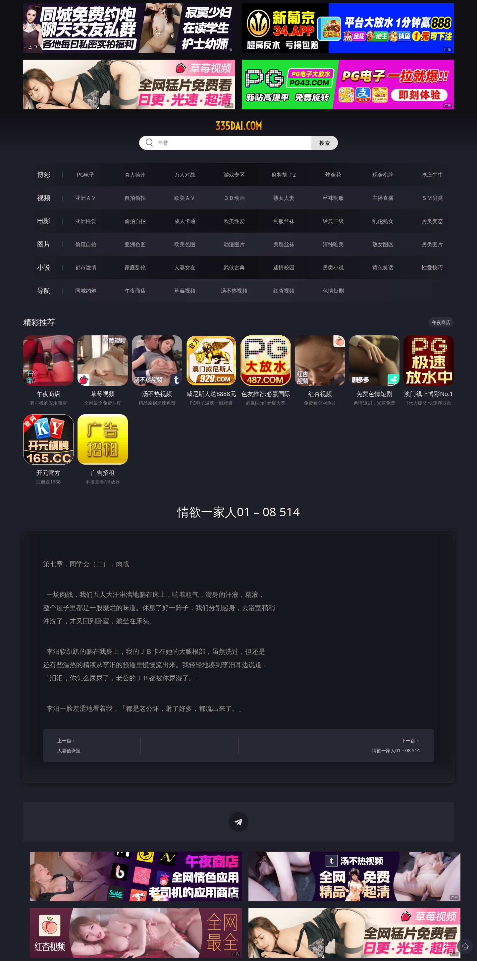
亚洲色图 (135, 244)
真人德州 (135, 174)
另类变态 (432, 221)
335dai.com (238, 126)
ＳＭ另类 (432, 197)
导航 (43, 290)
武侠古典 (234, 267)
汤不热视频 (234, 290)
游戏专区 (234, 174)
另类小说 (333, 267)
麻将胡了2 (284, 174)
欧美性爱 (234, 221)
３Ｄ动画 (234, 197)
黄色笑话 (383, 267)
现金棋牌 (383, 174)
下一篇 (380, 746)
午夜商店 (135, 290)
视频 (43, 197)
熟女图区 (383, 244)
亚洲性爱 (85, 221)
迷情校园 (283, 267)
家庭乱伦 (135, 267)
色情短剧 (333, 290)
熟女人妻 (283, 197)
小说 (43, 267)
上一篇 (96, 746)
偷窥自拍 (85, 244)
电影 (43, 220)
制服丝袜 (283, 221)
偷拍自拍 (135, 221)
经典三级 (333, 221)
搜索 (324, 142)
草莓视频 (184, 290)
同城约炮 (85, 290)
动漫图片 (234, 244)
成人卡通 (184, 221)
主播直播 (383, 197)
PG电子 (85, 174)
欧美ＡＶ (184, 197)
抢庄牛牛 (432, 174)
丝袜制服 (333, 197)
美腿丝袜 (283, 244)
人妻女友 (184, 267)
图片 (43, 244)
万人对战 (184, 174)
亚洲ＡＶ (85, 197)
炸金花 (333, 174)
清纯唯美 (333, 244)
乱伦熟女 (383, 221)
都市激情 (85, 267)
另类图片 (432, 244)
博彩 (43, 174)
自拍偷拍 (135, 197)
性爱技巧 (432, 267)
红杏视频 (283, 290)
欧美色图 (184, 244)
